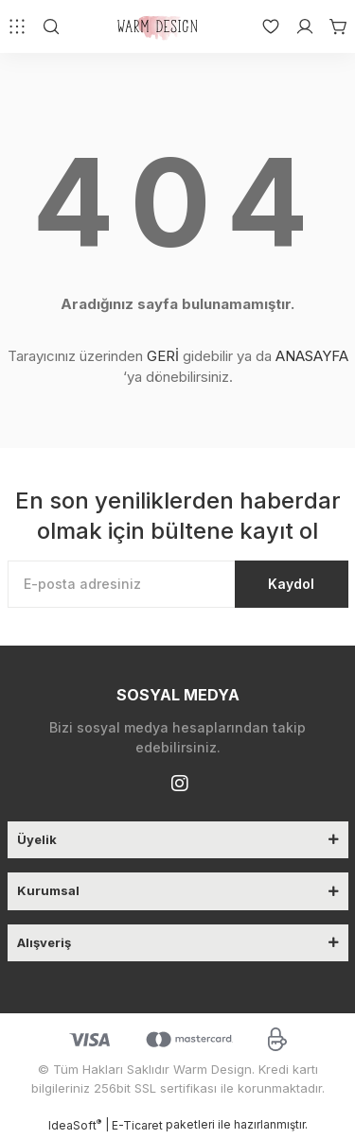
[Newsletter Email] (178, 584)
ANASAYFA (311, 356)
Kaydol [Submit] (291, 584)
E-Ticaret (137, 1125)
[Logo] (160, 26)
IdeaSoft (74, 1124)
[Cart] (331, 26)
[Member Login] (297, 26)
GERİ (163, 356)
